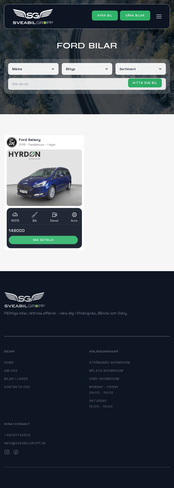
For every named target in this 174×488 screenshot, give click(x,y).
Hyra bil (105, 15)
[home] (32, 16)
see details (43, 240)
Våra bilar (135, 15)
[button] (159, 16)
